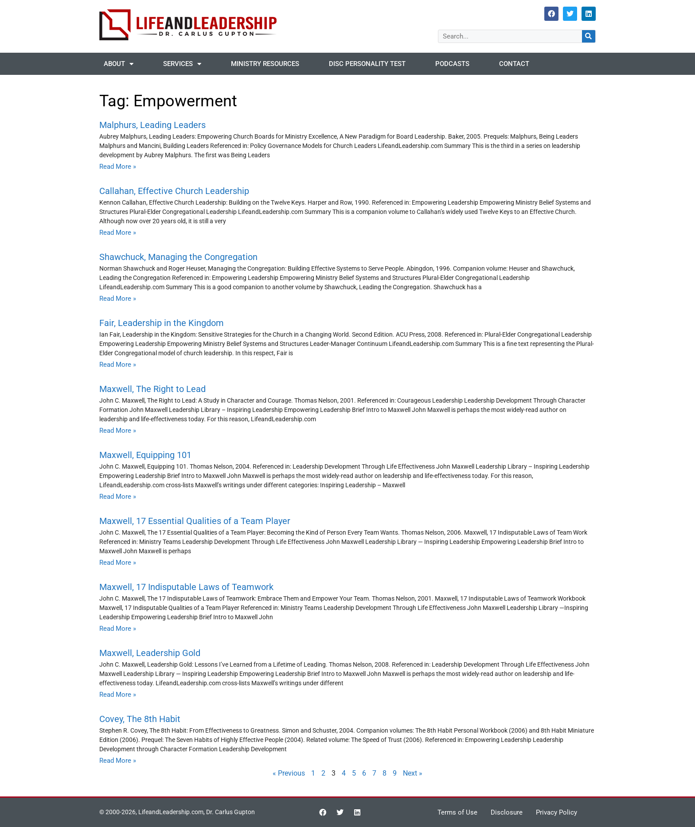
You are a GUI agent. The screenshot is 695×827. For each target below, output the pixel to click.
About (118, 64)
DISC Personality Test (367, 64)
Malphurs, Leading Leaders (152, 125)
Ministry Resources (265, 64)
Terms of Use (457, 812)
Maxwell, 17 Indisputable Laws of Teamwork (186, 587)
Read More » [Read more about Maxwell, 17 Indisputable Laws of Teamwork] (117, 629)
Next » (412, 773)
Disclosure (507, 812)
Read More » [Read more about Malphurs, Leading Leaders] (117, 167)
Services (182, 64)
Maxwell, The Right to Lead (152, 389)
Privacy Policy (556, 812)
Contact (514, 64)
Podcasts (452, 64)
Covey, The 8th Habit (139, 719)
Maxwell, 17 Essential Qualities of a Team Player (194, 521)
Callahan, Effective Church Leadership (174, 191)
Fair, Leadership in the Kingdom (161, 323)
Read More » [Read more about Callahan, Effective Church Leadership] (117, 233)
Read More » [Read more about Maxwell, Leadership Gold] (117, 695)
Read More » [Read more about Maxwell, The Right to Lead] (117, 431)
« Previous (289, 773)
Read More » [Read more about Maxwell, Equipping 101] (117, 497)
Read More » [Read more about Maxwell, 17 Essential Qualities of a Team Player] (117, 563)
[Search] (588, 36)
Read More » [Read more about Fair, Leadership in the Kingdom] (117, 365)
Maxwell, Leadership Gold (149, 653)
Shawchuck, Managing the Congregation (178, 257)
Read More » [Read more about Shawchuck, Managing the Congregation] (117, 299)
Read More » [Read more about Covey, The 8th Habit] (117, 761)
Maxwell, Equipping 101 (145, 455)
